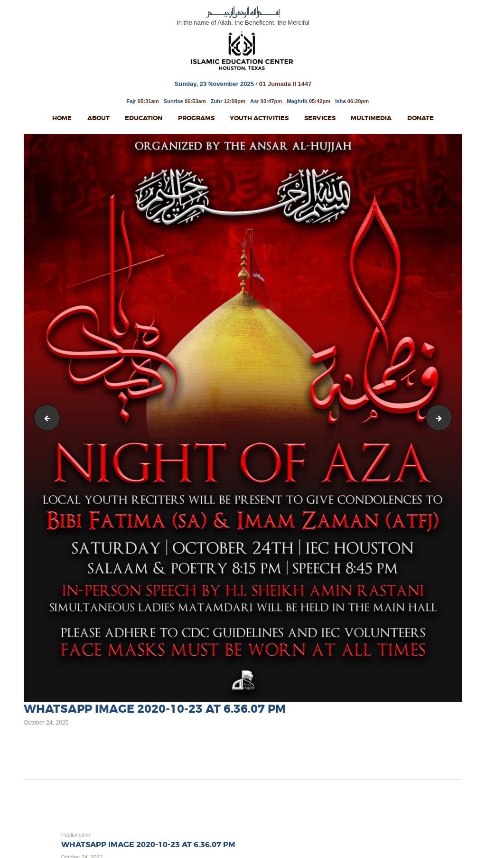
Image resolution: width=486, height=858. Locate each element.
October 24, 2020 (46, 722)
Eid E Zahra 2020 (448, 417)
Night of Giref (44, 417)
